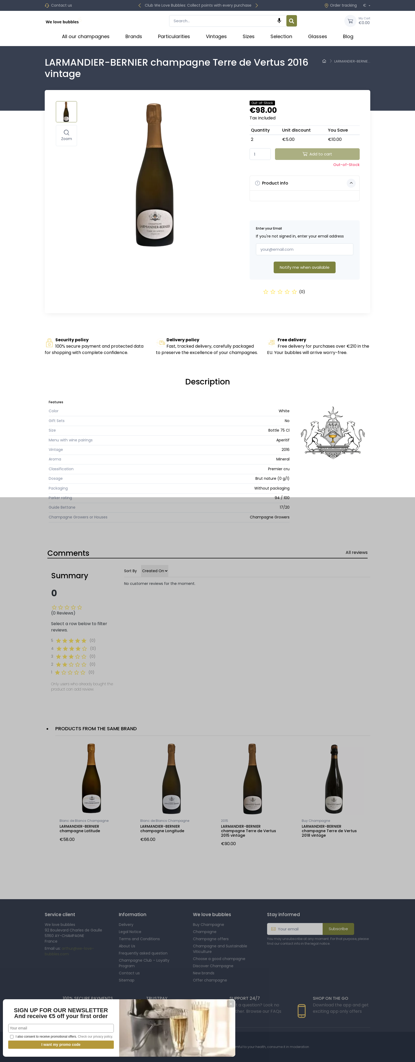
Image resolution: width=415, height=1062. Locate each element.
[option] (91, 793)
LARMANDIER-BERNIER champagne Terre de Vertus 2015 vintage (248, 831)
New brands (203, 973)
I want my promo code (39, 1044)
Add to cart (317, 154)
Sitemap (126, 980)
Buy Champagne (316, 820)
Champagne (204, 931)
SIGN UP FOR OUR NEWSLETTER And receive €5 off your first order (39, 998)
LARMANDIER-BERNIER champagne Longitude (162, 829)
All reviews (357, 552)
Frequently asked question (143, 953)
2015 (224, 820)
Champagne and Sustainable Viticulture (220, 948)
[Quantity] (260, 154)
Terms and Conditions (139, 939)
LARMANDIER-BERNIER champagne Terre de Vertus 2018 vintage (329, 831)
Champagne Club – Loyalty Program (144, 963)
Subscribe (338, 928)
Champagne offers (211, 939)
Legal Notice (130, 931)
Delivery (126, 924)
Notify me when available (305, 267)
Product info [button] (305, 183)
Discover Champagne (213, 966)
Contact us (61, 5)
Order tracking (340, 5)
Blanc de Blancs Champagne (84, 820)
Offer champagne (210, 980)
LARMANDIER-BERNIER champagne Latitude (80, 829)
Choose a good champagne (219, 958)
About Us (127, 946)
